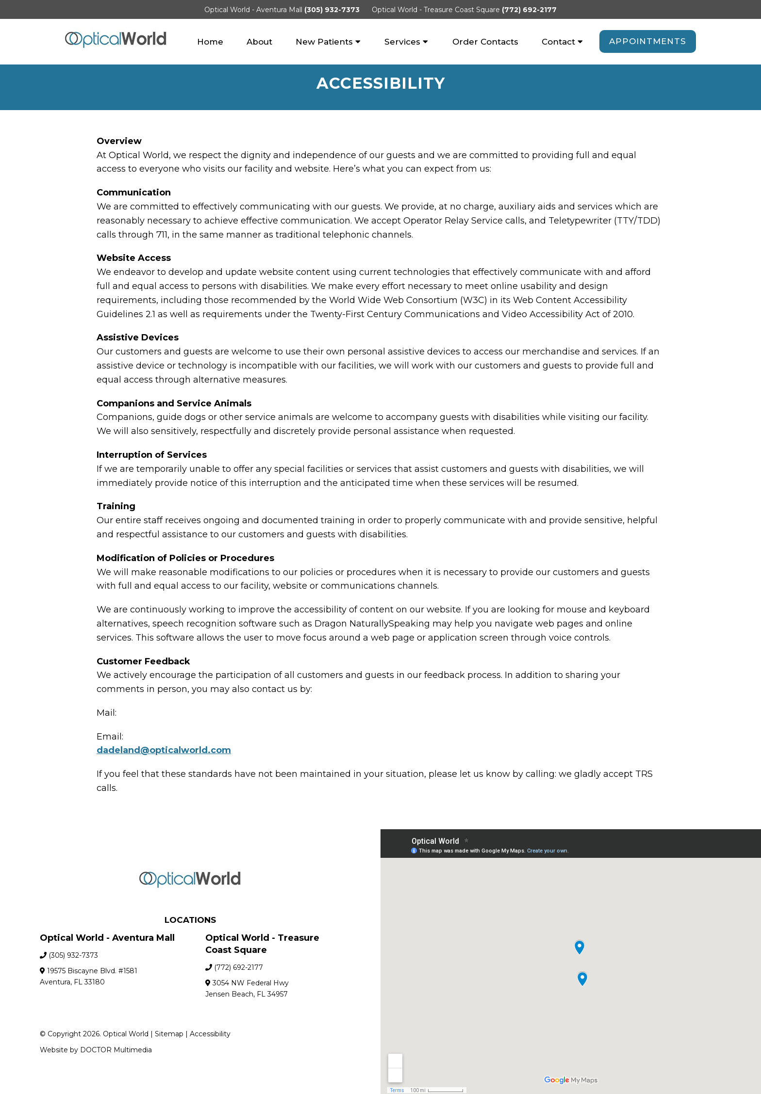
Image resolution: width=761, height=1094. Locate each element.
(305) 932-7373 (332, 9)
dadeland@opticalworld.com (164, 751)
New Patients (324, 42)
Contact (558, 42)
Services (402, 42)
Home (210, 42)
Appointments (647, 41)
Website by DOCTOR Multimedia (96, 1051)
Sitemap (169, 1035)
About (259, 42)
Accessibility (210, 1035)
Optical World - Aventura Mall (254, 9)
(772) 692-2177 (529, 9)
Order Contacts (485, 42)
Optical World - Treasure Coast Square (437, 9)
